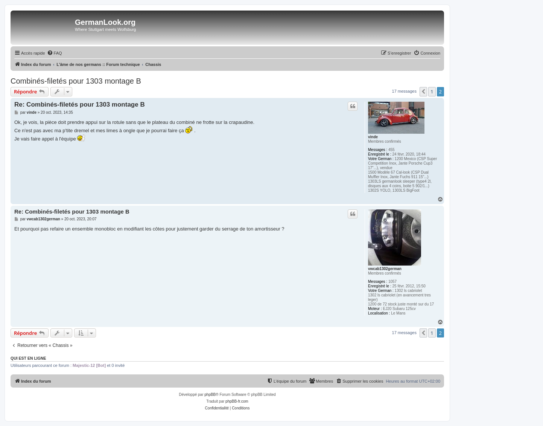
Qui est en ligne (28, 358)
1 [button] (431, 91)
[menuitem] (54, 53)
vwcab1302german (385, 269)
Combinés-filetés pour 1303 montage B (76, 81)
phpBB (210, 394)
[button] (423, 91)
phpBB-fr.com (236, 401)
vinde (373, 137)
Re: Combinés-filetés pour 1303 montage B (79, 104)
